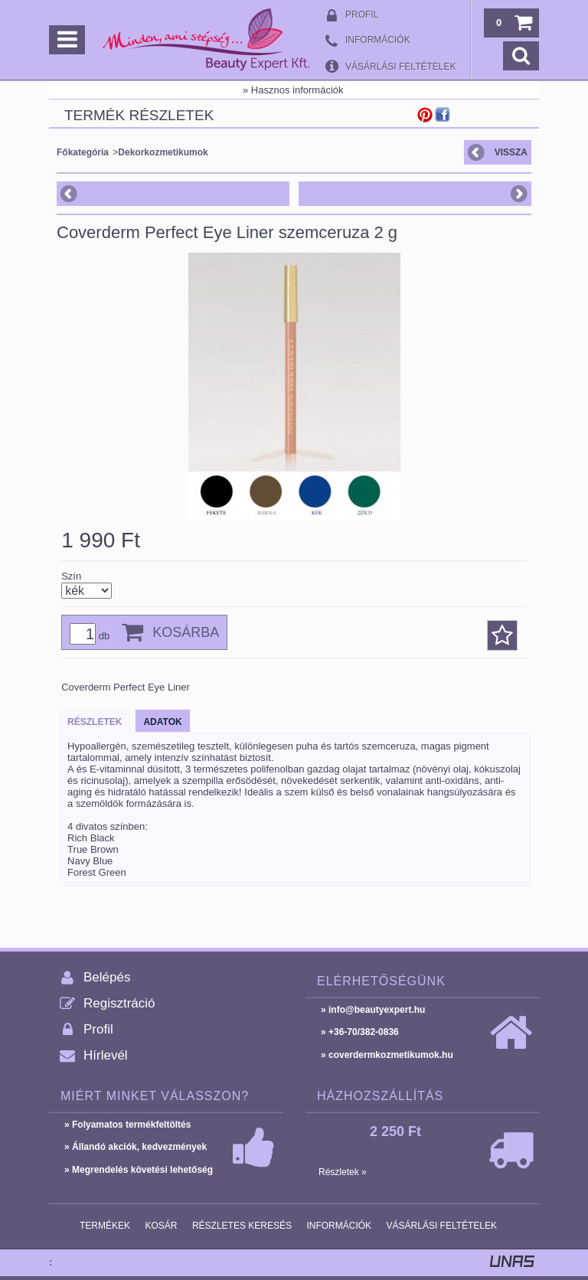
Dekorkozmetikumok (162, 152)
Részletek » (342, 1172)
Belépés (106, 977)
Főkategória (83, 152)
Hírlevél (105, 1055)
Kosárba (185, 632)
